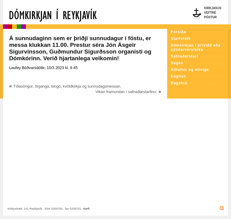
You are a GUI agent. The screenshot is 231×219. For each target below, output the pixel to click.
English (178, 76)
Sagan (177, 63)
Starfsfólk (181, 38)
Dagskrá (179, 83)
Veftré (210, 12)
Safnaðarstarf (184, 56)
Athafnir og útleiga (190, 70)
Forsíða (178, 32)
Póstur (210, 17)
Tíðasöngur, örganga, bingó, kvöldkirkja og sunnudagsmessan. (67, 86)
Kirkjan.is (212, 8)
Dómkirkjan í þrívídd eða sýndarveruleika (195, 47)
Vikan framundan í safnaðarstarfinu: (126, 91)
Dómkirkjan (85, 12)
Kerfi (87, 208)
